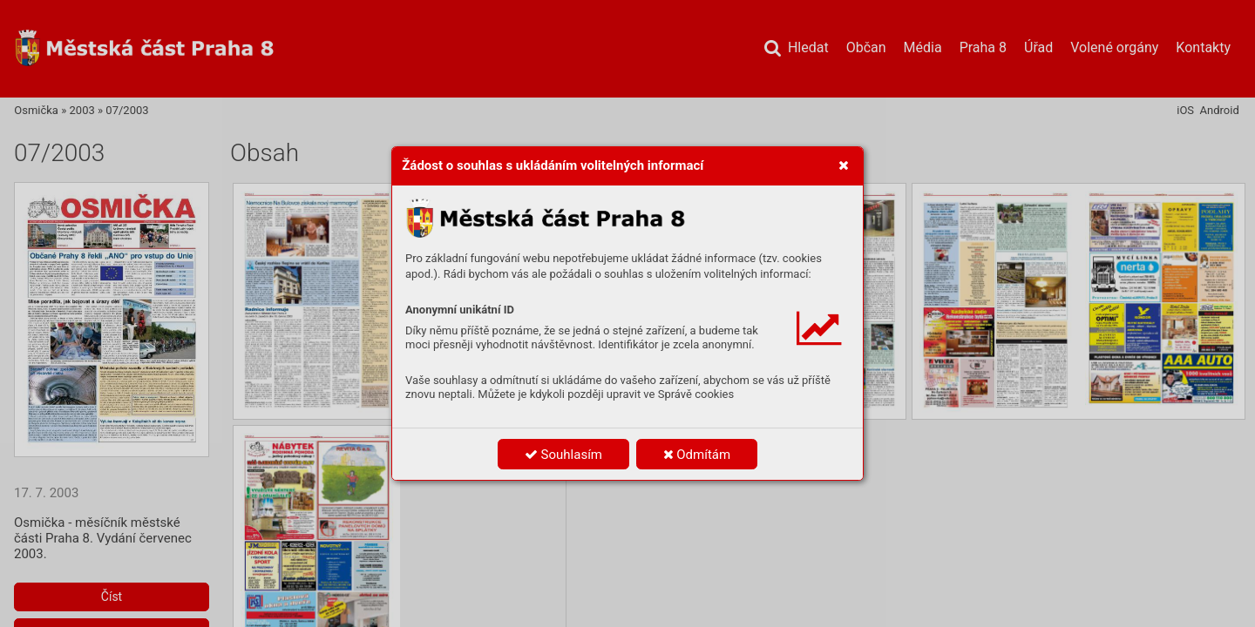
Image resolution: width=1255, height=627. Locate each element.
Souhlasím (563, 454)
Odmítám (697, 454)
